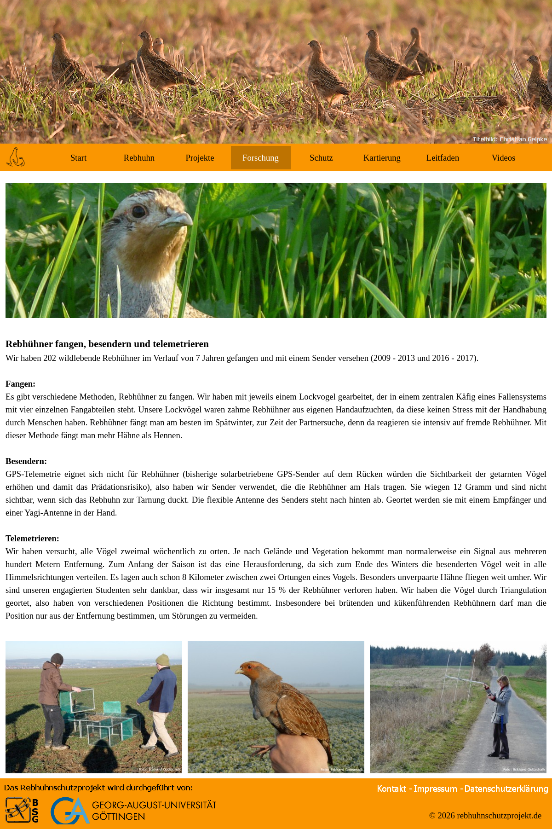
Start (78, 157)
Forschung (260, 157)
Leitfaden (442, 157)
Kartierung (382, 157)
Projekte (199, 157)
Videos (504, 157)
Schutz (321, 157)
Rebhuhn (139, 157)
